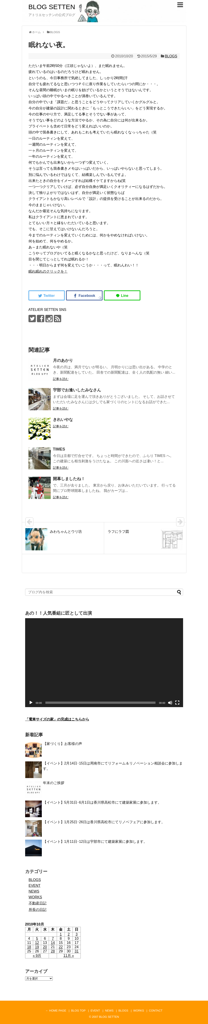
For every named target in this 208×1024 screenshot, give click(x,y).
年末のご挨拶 (53, 783)
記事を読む (61, 379)
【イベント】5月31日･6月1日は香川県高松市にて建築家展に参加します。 (102, 802)
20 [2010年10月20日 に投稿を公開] (45, 947)
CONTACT (155, 1010)
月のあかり (63, 360)
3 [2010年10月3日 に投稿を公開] (77, 934)
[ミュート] (170, 702)
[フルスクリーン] (177, 702)
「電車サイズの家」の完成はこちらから (57, 719)
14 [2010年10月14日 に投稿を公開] (53, 943)
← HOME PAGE (56, 1010)
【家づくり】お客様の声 (62, 744)
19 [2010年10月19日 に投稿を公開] (37, 947)
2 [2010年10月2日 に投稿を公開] (69, 934)
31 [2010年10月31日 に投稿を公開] (77, 951)
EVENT (34, 885)
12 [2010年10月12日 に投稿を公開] (37, 943)
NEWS (34, 891)
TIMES (59, 449)
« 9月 (37, 956)
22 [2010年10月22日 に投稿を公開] (61, 947)
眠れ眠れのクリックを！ (48, 271)
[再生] (31, 702)
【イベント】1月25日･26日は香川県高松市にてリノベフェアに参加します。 (104, 822)
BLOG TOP (78, 1010)
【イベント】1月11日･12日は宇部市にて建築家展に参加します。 (95, 841)
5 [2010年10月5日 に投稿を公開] (37, 938)
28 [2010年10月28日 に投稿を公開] (53, 951)
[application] (104, 662)
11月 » (68, 956)
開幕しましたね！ (69, 479)
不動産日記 (37, 903)
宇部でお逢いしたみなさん (77, 390)
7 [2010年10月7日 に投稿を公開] (53, 938)
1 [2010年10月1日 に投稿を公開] (61, 934)
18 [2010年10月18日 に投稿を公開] (29, 947)
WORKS (35, 897)
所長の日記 (37, 909)
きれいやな (63, 419)
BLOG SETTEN (51, 6)
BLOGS (171, 56)
